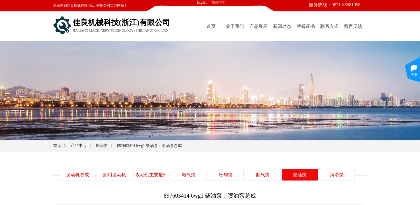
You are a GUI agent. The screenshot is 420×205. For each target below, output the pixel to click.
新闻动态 (282, 26)
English (202, 3)
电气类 (188, 174)
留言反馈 (353, 26)
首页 (211, 26)
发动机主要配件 (152, 174)
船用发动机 (114, 174)
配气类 (263, 174)
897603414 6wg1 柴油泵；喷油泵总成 (149, 146)
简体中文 (218, 3)
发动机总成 (77, 174)
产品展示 (258, 26)
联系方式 (329, 26)
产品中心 (79, 146)
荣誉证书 (306, 26)
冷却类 (226, 174)
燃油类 (102, 146)
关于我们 (235, 26)
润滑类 (337, 174)
